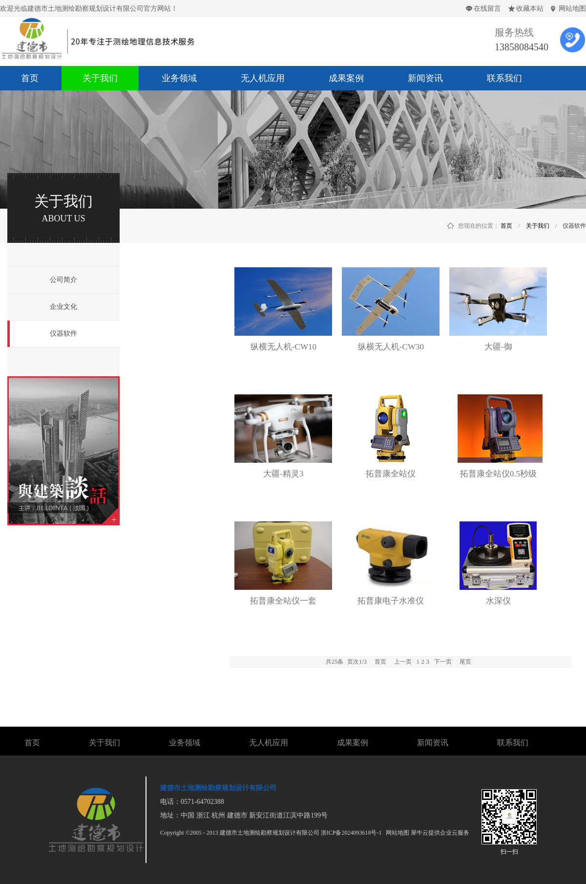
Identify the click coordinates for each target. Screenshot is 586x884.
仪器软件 (574, 225)
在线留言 (487, 8)
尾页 (465, 661)
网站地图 (572, 8)
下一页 (443, 661)
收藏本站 (530, 8)
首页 (380, 661)
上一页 (403, 661)
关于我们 (537, 225)
